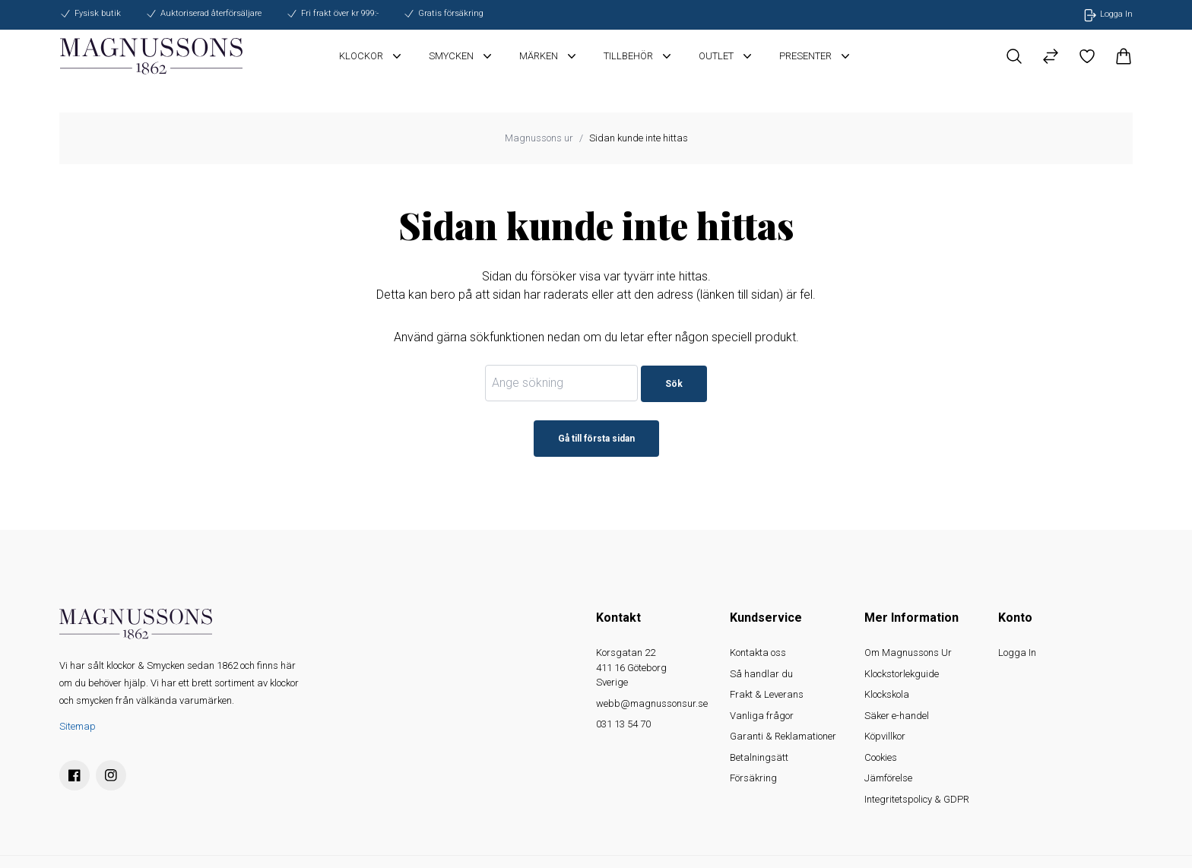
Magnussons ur (539, 138)
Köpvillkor (884, 736)
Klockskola (886, 694)
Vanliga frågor (762, 715)
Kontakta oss (758, 652)
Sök (674, 384)
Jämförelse (888, 778)
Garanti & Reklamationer (783, 736)
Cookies (880, 757)
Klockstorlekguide (901, 674)
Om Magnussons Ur (908, 652)
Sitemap (77, 726)
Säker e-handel (896, 715)
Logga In (1017, 652)
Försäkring (753, 778)
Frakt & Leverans (767, 694)
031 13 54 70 (623, 724)
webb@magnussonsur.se (652, 703)
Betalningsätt (759, 757)
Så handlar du (761, 674)
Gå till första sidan (596, 438)
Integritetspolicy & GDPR (916, 799)
